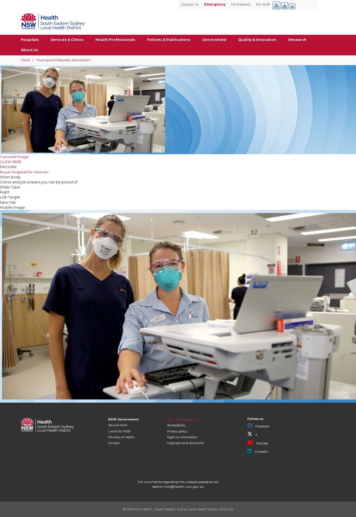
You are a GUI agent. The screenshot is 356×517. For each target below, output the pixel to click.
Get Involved (214, 40)
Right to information (182, 437)
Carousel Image (14, 156)
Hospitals (30, 40)
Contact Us (190, 4)
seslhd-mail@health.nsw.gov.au (178, 486)
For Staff (263, 4)
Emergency (215, 4)
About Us (29, 50)
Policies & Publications (168, 40)
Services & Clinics (67, 40)
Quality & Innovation (257, 40)
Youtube (257, 442)
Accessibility (176, 425)
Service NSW (117, 425)
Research (297, 40)
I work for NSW (119, 431)
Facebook (258, 425)
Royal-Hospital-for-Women (24, 172)
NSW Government (123, 419)
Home (25, 60)
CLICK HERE (10, 161)
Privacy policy (177, 431)
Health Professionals (115, 40)
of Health (121, 437)
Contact (114, 443)
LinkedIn (257, 451)
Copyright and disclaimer (185, 443)
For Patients (241, 4)
